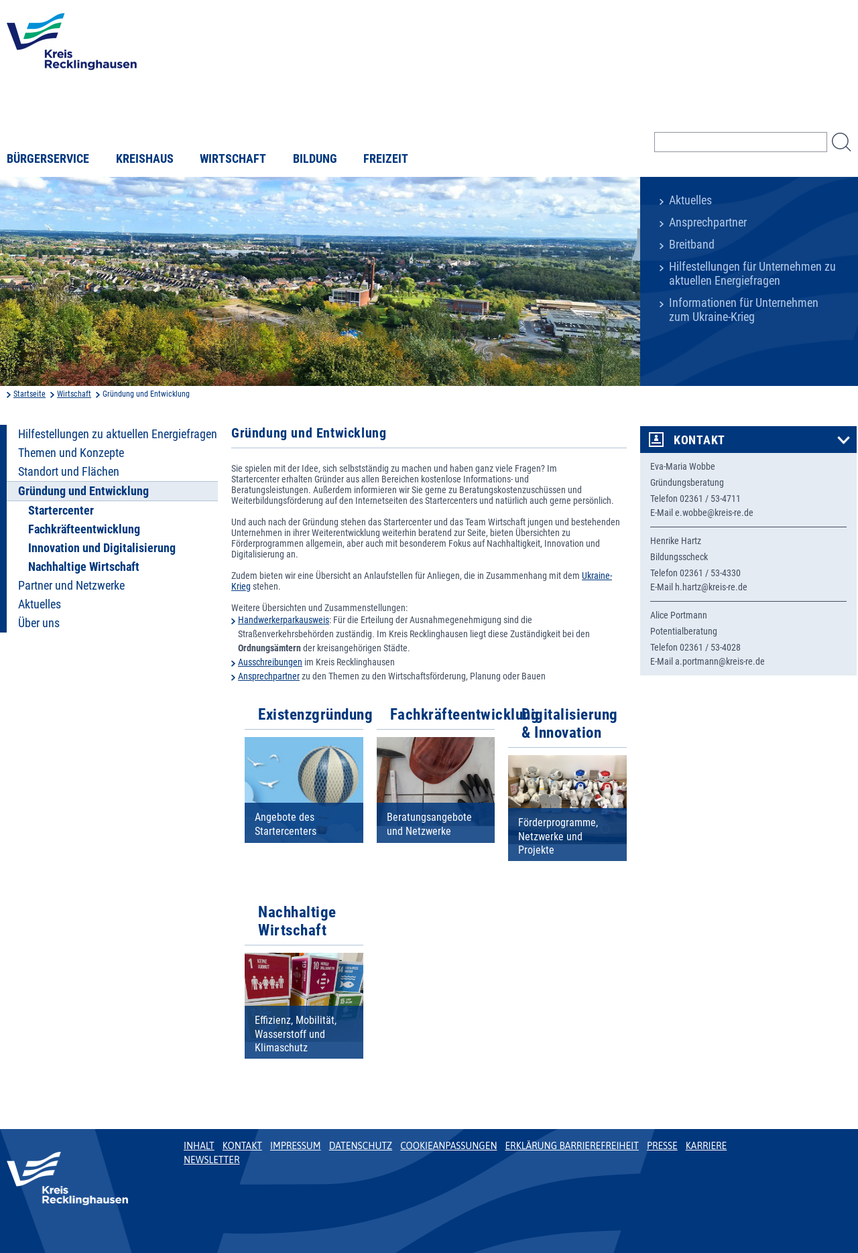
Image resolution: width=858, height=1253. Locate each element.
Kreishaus (145, 159)
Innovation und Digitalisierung (102, 548)
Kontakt (699, 440)
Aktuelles (690, 200)
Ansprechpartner (708, 222)
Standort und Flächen (68, 471)
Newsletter (211, 1160)
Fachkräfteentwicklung (84, 529)
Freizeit (385, 159)
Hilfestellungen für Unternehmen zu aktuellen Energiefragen (752, 273)
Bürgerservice (48, 159)
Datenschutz (361, 1145)
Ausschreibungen (270, 662)
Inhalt (199, 1145)
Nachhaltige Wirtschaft (83, 567)
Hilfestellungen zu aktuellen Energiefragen (117, 434)
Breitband (692, 244)
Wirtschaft (233, 159)
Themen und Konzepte (71, 453)
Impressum (295, 1145)
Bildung (315, 159)
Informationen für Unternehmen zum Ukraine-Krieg (743, 310)
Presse (662, 1145)
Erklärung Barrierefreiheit (571, 1145)
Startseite (29, 394)
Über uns (39, 623)
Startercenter (61, 510)
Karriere (706, 1145)
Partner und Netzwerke (71, 585)
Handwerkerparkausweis (283, 619)
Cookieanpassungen (448, 1145)
